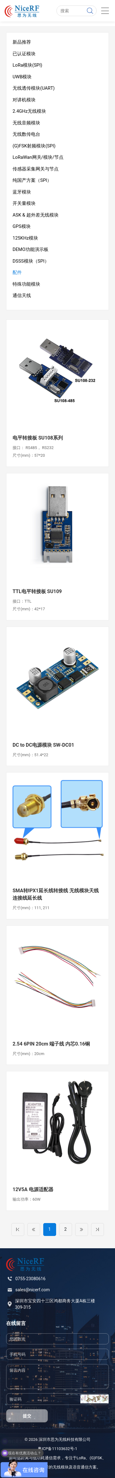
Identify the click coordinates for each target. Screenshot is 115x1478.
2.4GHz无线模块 (29, 111)
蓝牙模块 (22, 192)
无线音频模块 (26, 123)
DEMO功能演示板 (30, 249)
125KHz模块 (25, 238)
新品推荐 (22, 42)
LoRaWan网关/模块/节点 (38, 157)
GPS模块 (22, 226)
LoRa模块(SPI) (27, 65)
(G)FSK (96, 1458)
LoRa (81, 1458)
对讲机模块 (24, 100)
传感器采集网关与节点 (36, 169)
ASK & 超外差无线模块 (36, 215)
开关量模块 (24, 203)
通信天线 (22, 295)
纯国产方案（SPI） (32, 180)
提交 (27, 1415)
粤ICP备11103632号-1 (57, 1448)
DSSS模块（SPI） (31, 261)
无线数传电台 (26, 134)
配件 (17, 272)
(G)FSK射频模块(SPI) (34, 146)
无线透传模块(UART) (34, 88)
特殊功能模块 (26, 284)
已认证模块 (24, 54)
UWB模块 (22, 77)
